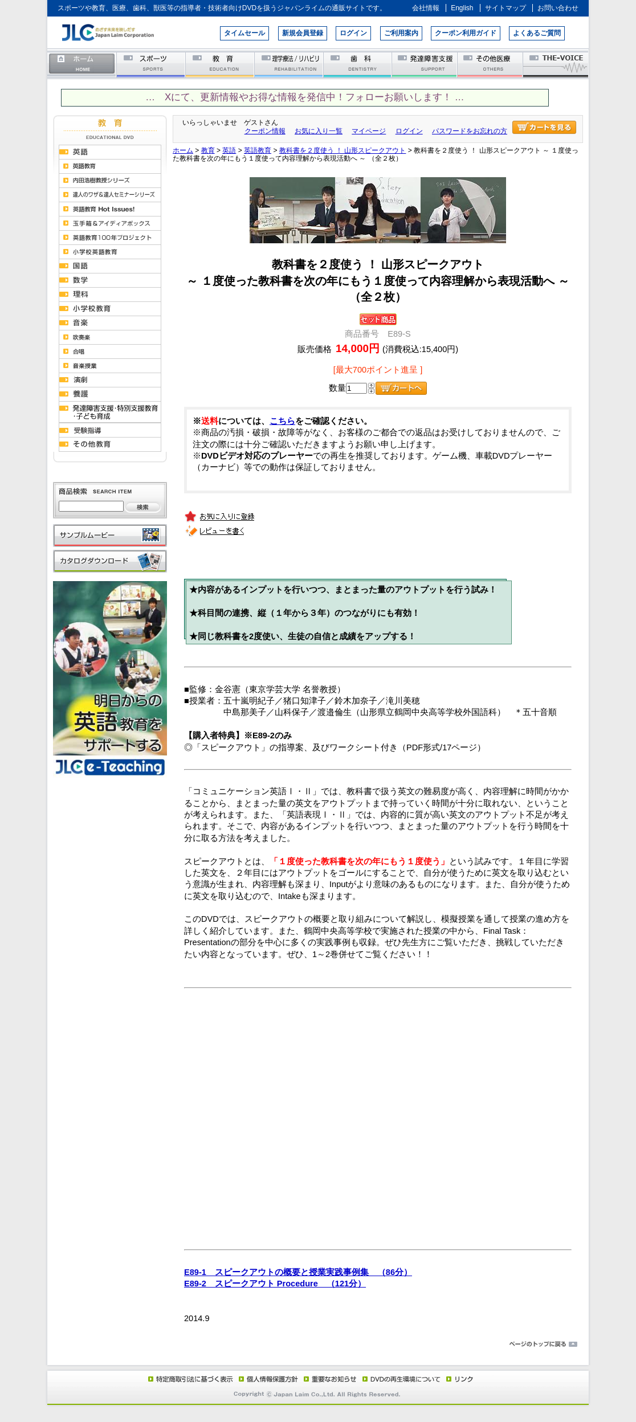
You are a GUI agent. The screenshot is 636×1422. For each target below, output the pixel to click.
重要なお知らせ (327, 1378)
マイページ (369, 131)
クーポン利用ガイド (465, 33)
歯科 (358, 64)
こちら (282, 421)
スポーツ (151, 64)
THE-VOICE (556, 64)
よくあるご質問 (537, 33)
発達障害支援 (425, 64)
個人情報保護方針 (266, 1378)
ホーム (82, 64)
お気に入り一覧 (319, 131)
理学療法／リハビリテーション (289, 64)
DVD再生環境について (402, 1378)
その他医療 (491, 64)
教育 (220, 64)
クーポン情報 (265, 131)
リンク (458, 1378)
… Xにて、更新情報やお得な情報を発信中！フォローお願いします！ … (304, 97)
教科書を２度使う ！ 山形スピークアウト (342, 150)
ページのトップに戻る (318, 1344)
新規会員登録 (302, 33)
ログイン (353, 33)
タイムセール (244, 33)
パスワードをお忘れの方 (469, 131)
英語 (229, 150)
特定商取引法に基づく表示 (189, 1378)
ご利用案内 (401, 33)
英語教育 (257, 150)
